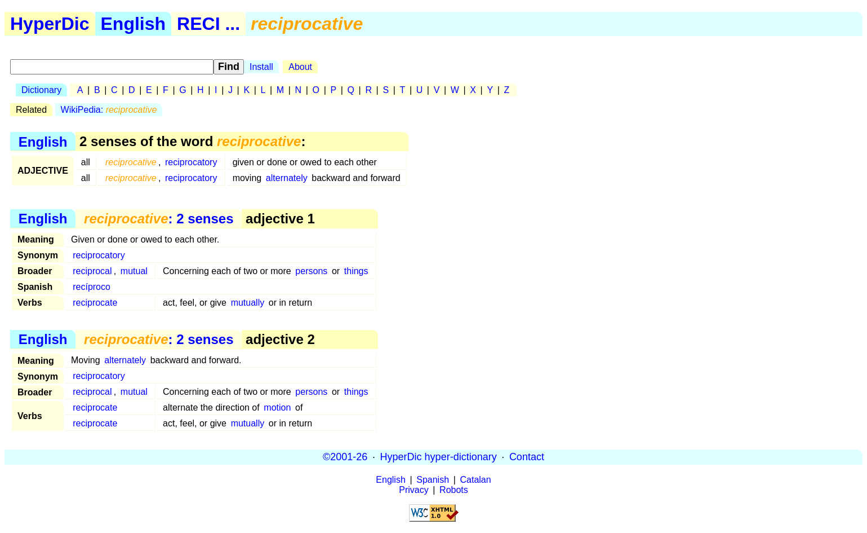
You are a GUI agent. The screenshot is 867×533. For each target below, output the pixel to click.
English (133, 24)
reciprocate (95, 302)
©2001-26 (345, 456)
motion (277, 407)
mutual (134, 271)
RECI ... (208, 24)
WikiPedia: (109, 109)
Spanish (432, 479)
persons (311, 271)
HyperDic (50, 24)
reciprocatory (191, 162)
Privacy (413, 490)
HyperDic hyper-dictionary (438, 456)
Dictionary (41, 90)
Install (261, 67)
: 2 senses (159, 218)
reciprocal (92, 271)
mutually (248, 302)
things (356, 271)
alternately (287, 178)
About (300, 67)
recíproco (91, 287)
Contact (526, 456)
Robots (453, 490)
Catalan (475, 479)
